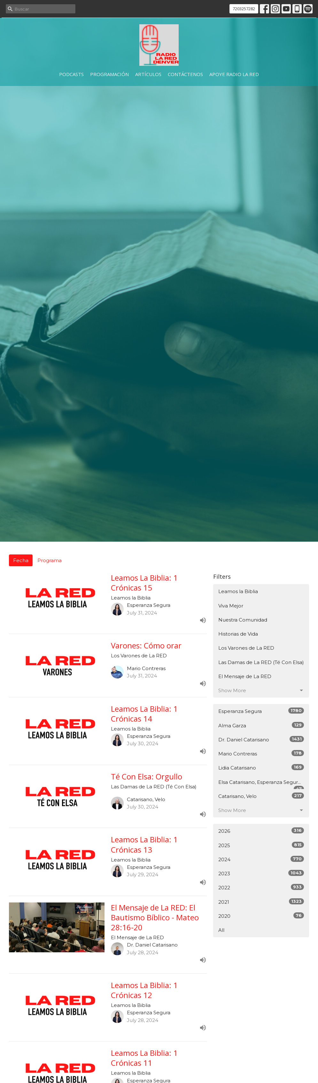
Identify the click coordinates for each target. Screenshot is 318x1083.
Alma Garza (261, 725)
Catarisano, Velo (261, 796)
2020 (261, 915)
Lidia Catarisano (261, 767)
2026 (261, 830)
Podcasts (71, 74)
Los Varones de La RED (246, 648)
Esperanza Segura (261, 711)
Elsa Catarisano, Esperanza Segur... (261, 784)
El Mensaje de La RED (244, 676)
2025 (261, 845)
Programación (109, 74)
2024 (261, 859)
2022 (261, 887)
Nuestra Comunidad (242, 620)
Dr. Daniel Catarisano (261, 739)
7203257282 (244, 9)
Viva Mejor (230, 606)
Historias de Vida (238, 634)
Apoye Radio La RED (234, 74)
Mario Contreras (261, 753)
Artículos (148, 74)
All (221, 930)
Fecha (20, 560)
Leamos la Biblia (238, 591)
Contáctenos (185, 74)
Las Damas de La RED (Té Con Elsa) (261, 662)
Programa (49, 560)
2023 (261, 873)
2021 (261, 901)
